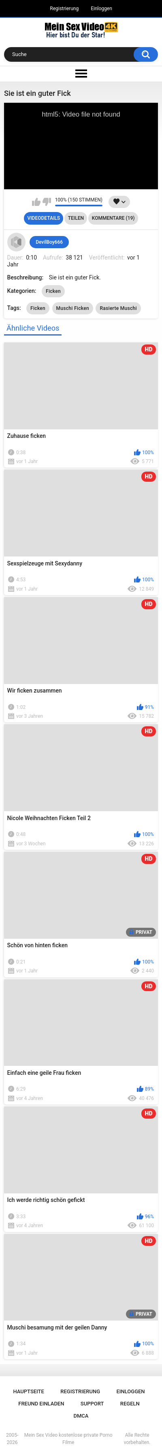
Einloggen (101, 8)
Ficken (53, 291)
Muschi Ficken (72, 308)
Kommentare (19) (113, 218)
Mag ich (36, 202)
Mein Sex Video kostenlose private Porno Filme (68, 1438)
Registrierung (64, 8)
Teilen (76, 218)
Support (92, 1404)
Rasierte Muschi (118, 308)
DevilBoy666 (49, 242)
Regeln (130, 1404)
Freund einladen (41, 1404)
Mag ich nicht (47, 202)
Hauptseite (28, 1391)
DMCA (81, 1416)
